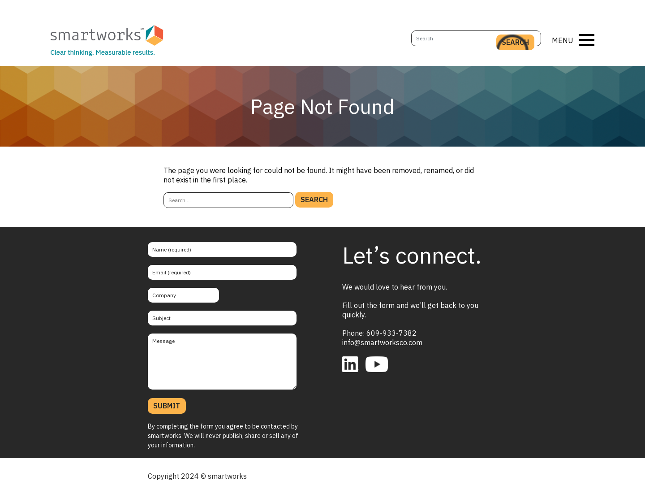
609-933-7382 (391, 333)
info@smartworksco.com (382, 342)
